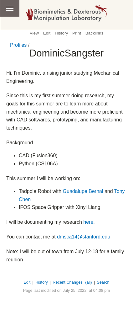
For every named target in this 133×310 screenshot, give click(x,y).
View (34, 33)
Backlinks (94, 33)
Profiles (18, 45)
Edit (46, 33)
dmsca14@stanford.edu (83, 236)
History (61, 33)
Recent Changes (67, 282)
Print (76, 33)
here (88, 222)
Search (103, 282)
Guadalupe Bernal (83, 191)
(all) (88, 282)
